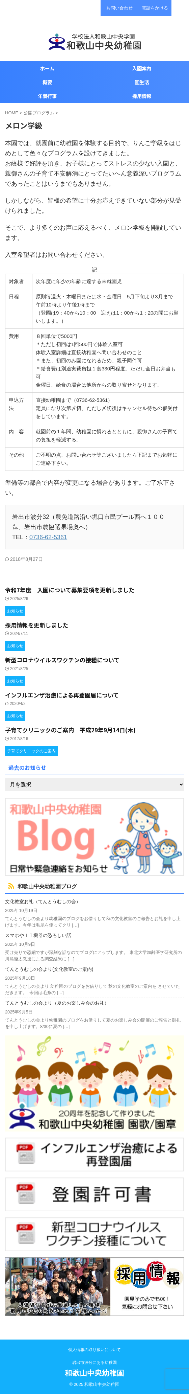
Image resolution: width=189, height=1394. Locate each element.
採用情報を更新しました (36, 625)
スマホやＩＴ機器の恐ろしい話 (38, 935)
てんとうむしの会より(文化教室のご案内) (49, 969)
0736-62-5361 (48, 537)
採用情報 (141, 95)
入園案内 (141, 68)
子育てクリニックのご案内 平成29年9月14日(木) (70, 730)
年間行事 (47, 95)
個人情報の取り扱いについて (94, 1349)
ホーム (47, 68)
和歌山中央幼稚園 (94, 1372)
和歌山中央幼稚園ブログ (47, 886)
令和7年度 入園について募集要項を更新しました (69, 590)
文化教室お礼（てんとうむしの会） (43, 901)
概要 (47, 82)
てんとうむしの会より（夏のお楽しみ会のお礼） (57, 1003)
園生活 (142, 82)
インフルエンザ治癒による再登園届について (62, 695)
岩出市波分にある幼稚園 (94, 1362)
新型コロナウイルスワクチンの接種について (62, 660)
